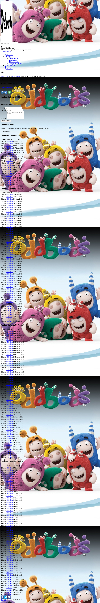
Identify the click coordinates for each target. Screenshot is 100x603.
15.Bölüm (9, 156)
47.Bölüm (9, 224)
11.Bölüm (9, 164)
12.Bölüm (9, 162)
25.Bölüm (9, 271)
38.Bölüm (9, 243)
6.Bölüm (9, 175)
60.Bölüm (9, 196)
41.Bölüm (9, 237)
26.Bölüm (9, 269)
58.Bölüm (9, 200)
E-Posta (3, 110)
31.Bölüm (9, 258)
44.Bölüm (9, 230)
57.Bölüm (9, 202)
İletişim (3, 601)
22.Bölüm (9, 277)
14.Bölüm (9, 158)
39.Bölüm (9, 241)
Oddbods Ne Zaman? (12, 137)
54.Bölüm (9, 209)
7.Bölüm (9, 173)
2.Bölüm (9, 184)
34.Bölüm (9, 252)
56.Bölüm (9, 205)
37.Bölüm (9, 245)
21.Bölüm (9, 143)
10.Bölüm (9, 166)
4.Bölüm (9, 179)
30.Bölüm (9, 260)
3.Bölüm (9, 181)
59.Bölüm (9, 198)
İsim (3, 108)
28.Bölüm (9, 265)
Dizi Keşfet (13, 60)
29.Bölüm (9, 262)
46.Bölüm (9, 226)
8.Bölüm (9, 171)
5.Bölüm (9, 177)
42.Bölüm (9, 235)
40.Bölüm (9, 239)
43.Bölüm (9, 232)
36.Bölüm (9, 247)
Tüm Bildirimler (6, 51)
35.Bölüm (9, 250)
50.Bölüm (9, 217)
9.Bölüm (9, 169)
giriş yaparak (16, 76)
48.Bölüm (9, 222)
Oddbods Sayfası (6, 87)
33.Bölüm (9, 254)
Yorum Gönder (6, 122)
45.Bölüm (9, 228)
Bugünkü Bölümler (15, 63)
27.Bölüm (9, 267)
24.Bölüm (9, 273)
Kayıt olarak (5, 76)
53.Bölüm (9, 211)
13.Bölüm (9, 160)
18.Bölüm (9, 149)
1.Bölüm (9, 186)
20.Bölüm (9, 145)
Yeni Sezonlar (14, 62)
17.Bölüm (9, 151)
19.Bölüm (9, 147)
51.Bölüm (9, 215)
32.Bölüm (9, 256)
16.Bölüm (9, 154)
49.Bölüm (9, 220)
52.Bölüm (9, 213)
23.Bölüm (9, 275)
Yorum (3, 120)
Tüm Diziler (14, 58)
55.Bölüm (9, 207)
